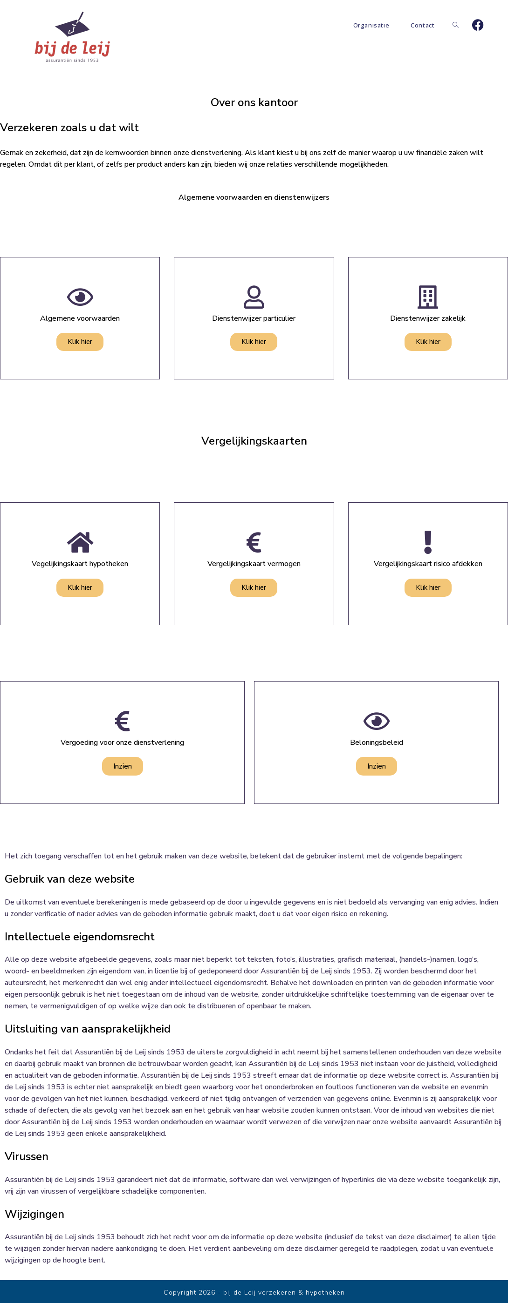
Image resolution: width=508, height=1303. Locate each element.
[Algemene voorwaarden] (80, 297)
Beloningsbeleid (376, 742)
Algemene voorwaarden (80, 318)
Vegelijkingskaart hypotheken (80, 564)
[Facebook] (478, 25)
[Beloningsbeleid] (376, 721)
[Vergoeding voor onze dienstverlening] (122, 721)
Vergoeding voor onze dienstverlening (122, 742)
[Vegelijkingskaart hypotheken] (80, 542)
